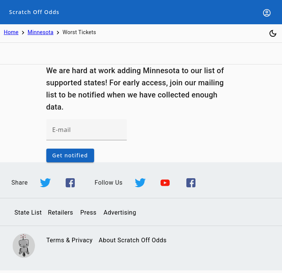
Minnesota (41, 32)
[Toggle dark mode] (273, 33)
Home (11, 32)
